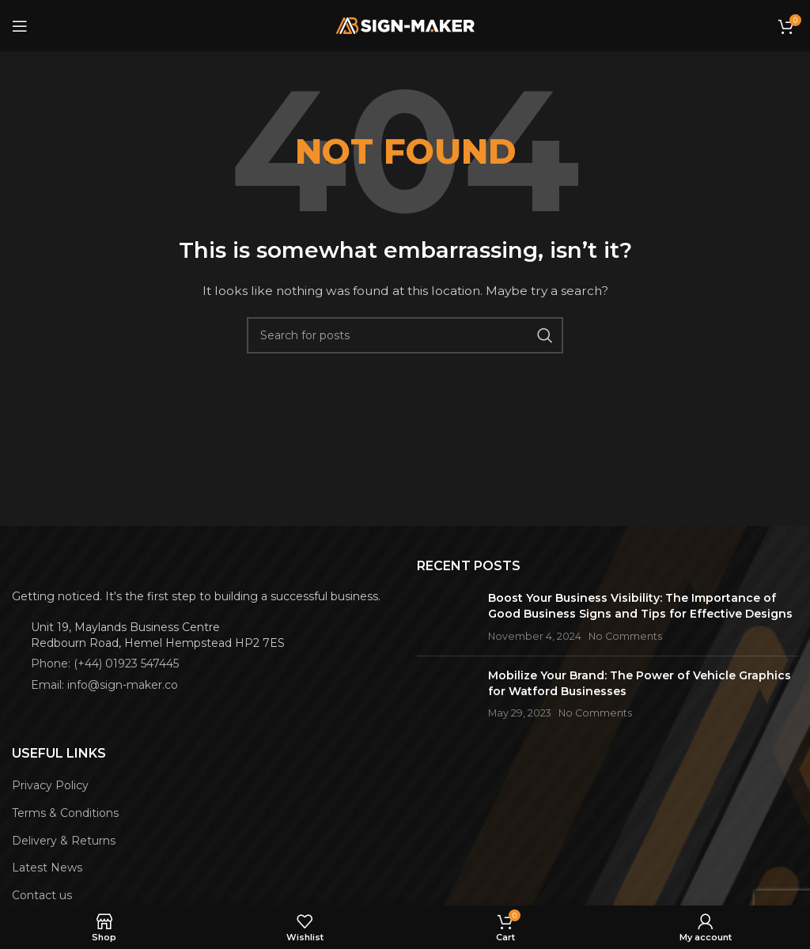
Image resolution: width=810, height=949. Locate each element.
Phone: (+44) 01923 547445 (105, 663)
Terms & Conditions (65, 813)
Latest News (47, 867)
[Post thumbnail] (446, 617)
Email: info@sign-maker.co (104, 685)
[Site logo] (405, 24)
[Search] (405, 335)
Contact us (42, 895)
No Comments (625, 636)
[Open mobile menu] (20, 26)
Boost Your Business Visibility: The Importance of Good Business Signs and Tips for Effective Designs (640, 606)
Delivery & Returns (63, 841)
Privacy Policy (50, 785)
